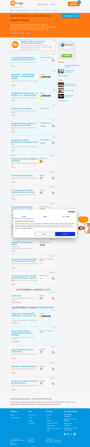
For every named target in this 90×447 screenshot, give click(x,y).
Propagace (32, 423)
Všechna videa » (63, 101)
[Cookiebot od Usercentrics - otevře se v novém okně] (69, 212)
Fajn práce (67, 425)
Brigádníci (42, 4)
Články (13, 415)
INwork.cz (66, 420)
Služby (30, 420)
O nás (48, 417)
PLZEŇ (46, 289)
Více (46, 29)
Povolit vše (65, 234)
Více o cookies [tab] (66, 216)
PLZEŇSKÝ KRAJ (45, 307)
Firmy (53, 4)
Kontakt (49, 415)
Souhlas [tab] (24, 216)
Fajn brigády (67, 416)
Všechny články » (63, 76)
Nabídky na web (51, 425)
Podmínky (49, 420)
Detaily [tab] (45, 216)
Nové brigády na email (71, 16)
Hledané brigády (15, 417)
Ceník (30, 417)
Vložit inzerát (32, 415)
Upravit (45, 234)
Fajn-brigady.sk (68, 429)
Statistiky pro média (52, 423)
